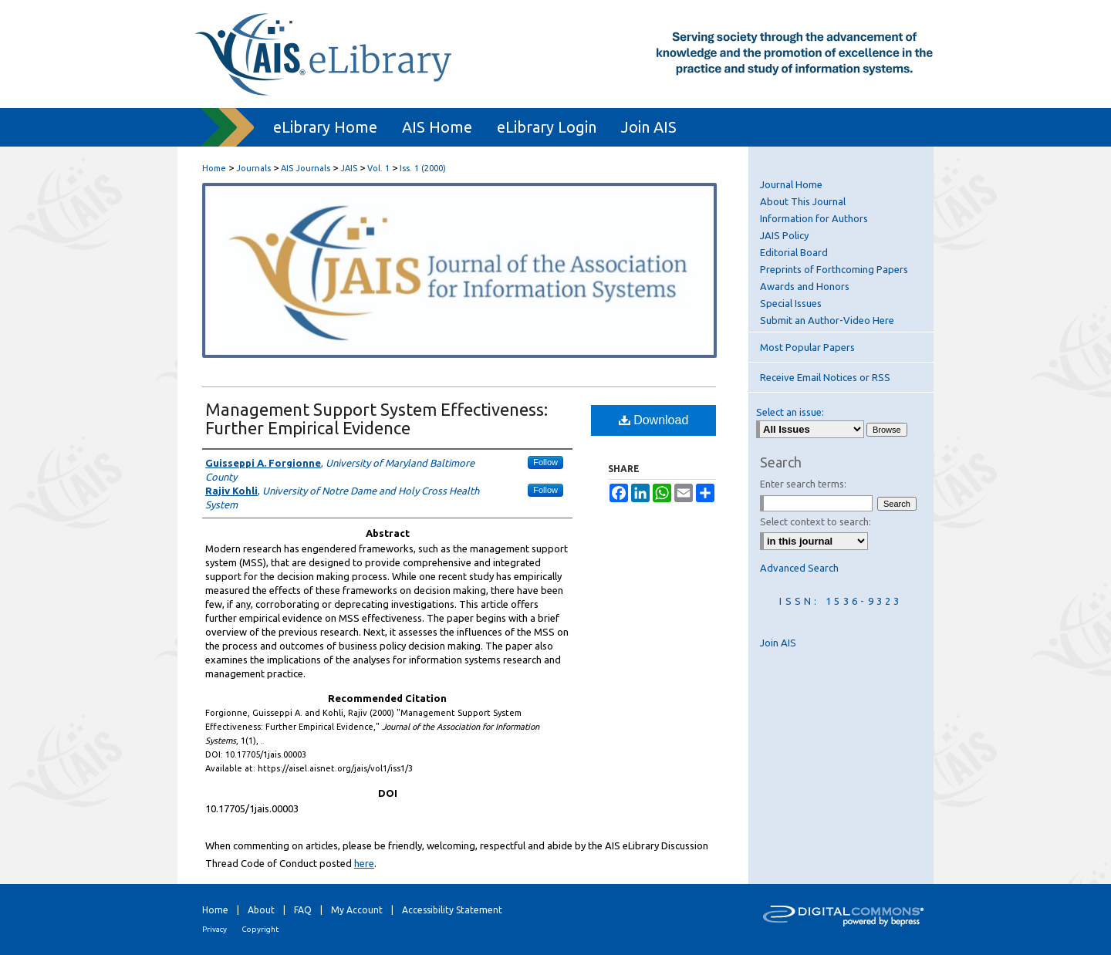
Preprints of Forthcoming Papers (834, 269)
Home (214, 168)
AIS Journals (305, 168)
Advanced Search (799, 567)
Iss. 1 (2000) (423, 168)
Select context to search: (815, 521)
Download (654, 420)
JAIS (348, 168)
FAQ (303, 910)
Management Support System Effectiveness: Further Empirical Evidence (376, 418)
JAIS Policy (784, 235)
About (261, 910)
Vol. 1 (378, 168)
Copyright (260, 929)
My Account (357, 910)
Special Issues (791, 303)
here (364, 863)
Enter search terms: (803, 483)
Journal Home (791, 184)
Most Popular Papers (807, 347)
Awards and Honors (804, 286)
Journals (253, 168)
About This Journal (803, 201)
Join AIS (778, 642)
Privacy (214, 929)
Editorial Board (794, 252)
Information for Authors (814, 218)
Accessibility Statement (452, 910)
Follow (545, 462)
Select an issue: (790, 412)
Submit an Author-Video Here (827, 320)
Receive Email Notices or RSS (825, 377)
